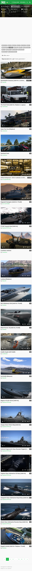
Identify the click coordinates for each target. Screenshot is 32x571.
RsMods (4, 305)
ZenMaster (5, 353)
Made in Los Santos (6, 568)
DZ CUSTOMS (6, 203)
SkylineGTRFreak (6, 228)
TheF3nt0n (5, 106)
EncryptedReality (6, 179)
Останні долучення (14, 59)
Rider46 (4, 280)
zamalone (4, 131)
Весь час (6, 55)
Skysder (4, 82)
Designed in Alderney (6, 566)
